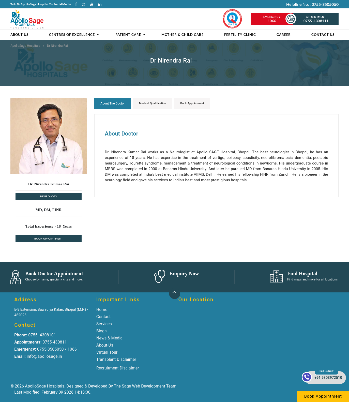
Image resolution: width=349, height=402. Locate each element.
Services (104, 323)
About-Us (104, 345)
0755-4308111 (41, 342)
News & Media (109, 338)
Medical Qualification (152, 103)
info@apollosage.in (38, 356)
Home (101, 309)
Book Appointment (48, 238)
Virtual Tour (107, 352)
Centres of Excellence (72, 35)
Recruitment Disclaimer (117, 368)
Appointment (316, 19)
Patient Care (128, 35)
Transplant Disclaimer (116, 359)
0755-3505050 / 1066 (45, 349)
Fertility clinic (240, 35)
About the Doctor (112, 103)
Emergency (272, 19)
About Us (19, 35)
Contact (103, 316)
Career (284, 35)
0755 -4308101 (35, 335)
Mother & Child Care (182, 35)
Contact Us (323, 35)
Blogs (101, 331)
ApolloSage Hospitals (25, 46)
